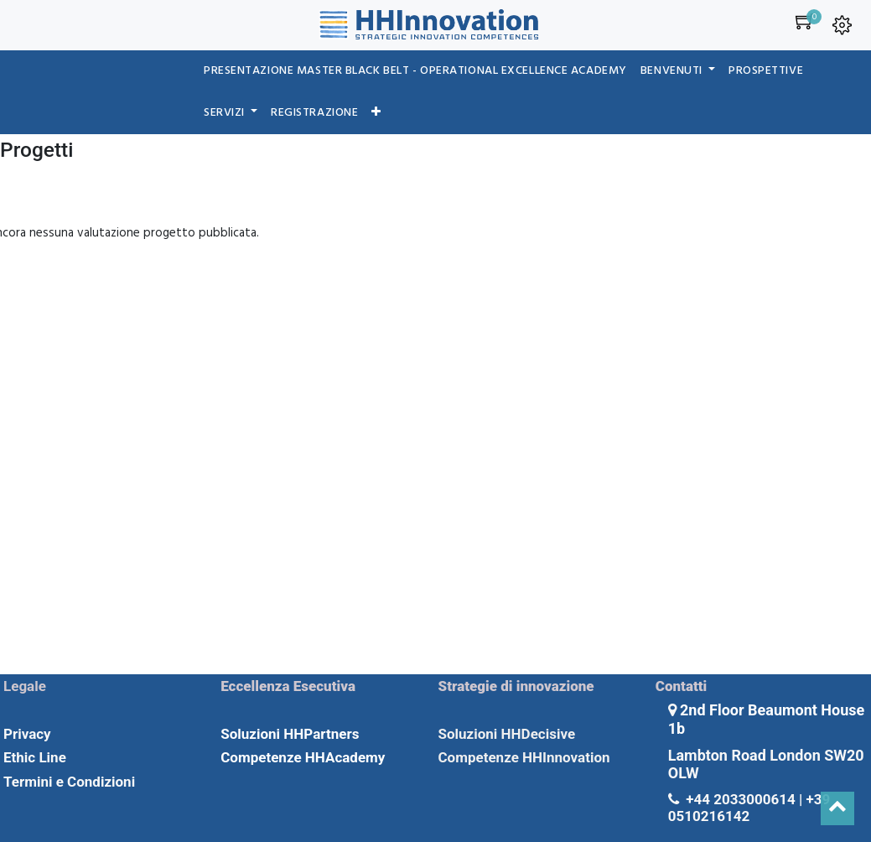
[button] (376, 113)
